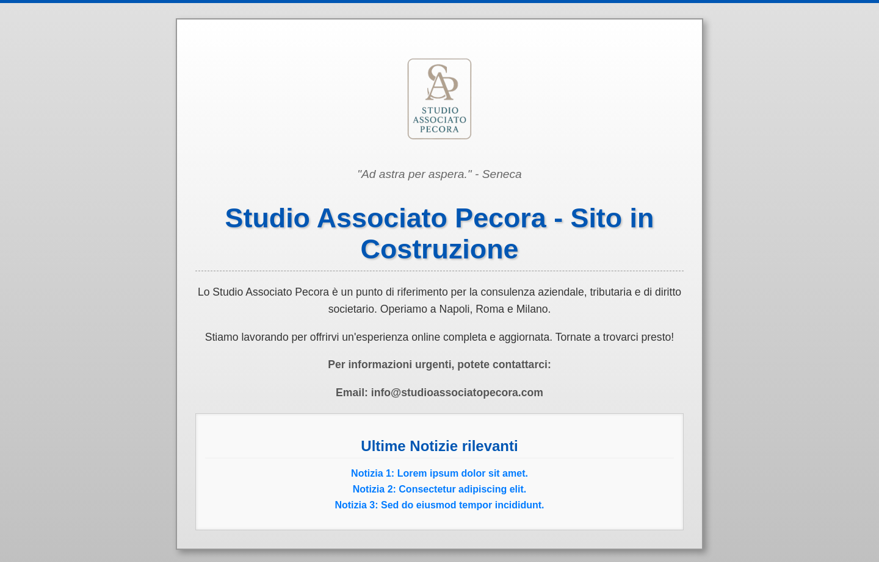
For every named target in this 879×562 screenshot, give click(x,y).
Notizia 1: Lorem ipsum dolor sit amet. (439, 473)
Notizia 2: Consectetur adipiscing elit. (440, 489)
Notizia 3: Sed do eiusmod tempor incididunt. (439, 505)
